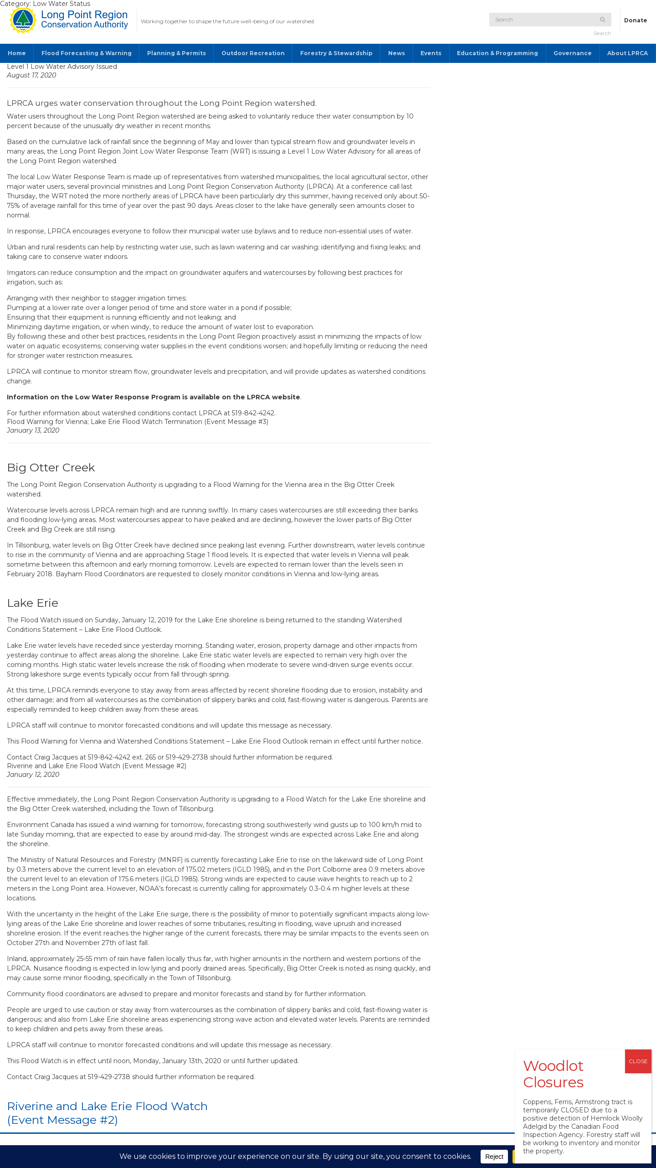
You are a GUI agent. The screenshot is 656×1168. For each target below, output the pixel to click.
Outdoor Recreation (253, 53)
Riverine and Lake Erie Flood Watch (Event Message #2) (107, 1113)
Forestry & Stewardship (336, 53)
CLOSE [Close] (638, 1061)
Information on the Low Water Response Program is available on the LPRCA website (153, 397)
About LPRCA (627, 53)
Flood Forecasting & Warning (86, 53)
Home (17, 53)
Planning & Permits (176, 53)
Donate (635, 20)
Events (430, 53)
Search (602, 26)
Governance (573, 53)
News (396, 53)
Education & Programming (497, 53)
